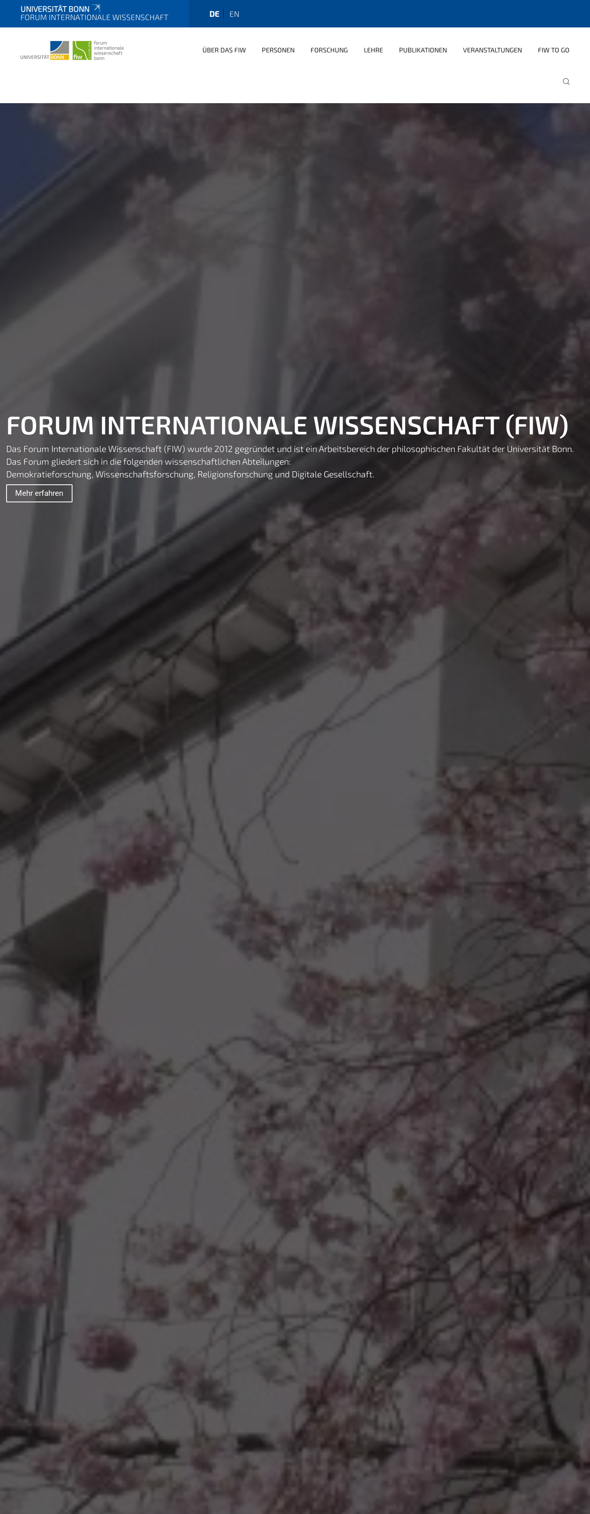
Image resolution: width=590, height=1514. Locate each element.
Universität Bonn (61, 9)
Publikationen (423, 50)
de (214, 13)
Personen (278, 50)
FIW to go (554, 50)
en (234, 13)
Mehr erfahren (39, 493)
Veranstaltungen (492, 50)
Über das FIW (224, 50)
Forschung (329, 50)
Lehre (373, 50)
